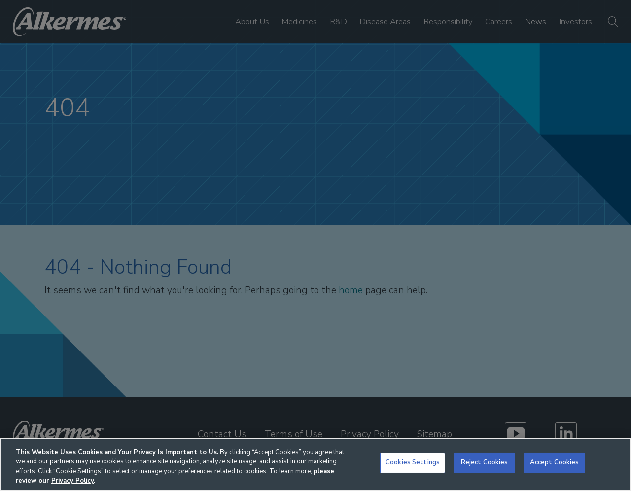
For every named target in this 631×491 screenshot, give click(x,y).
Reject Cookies (484, 462)
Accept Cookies (554, 462)
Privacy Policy (72, 480)
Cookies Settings (413, 462)
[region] (315, 464)
